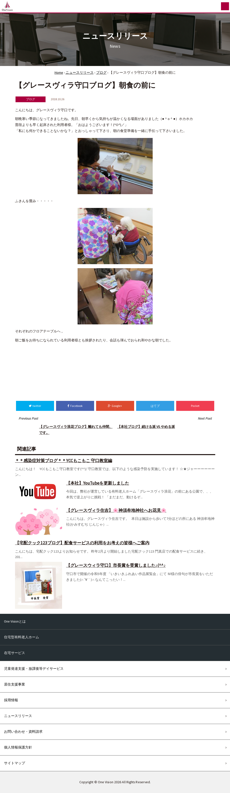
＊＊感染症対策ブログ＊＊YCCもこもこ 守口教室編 (63, 460)
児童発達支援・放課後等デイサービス (34, 669)
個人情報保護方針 (18, 747)
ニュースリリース (80, 72)
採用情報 (11, 700)
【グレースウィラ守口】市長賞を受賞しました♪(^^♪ (116, 565)
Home (59, 72)
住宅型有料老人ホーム (21, 637)
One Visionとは (15, 621)
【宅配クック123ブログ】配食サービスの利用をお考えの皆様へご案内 (82, 543)
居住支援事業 (14, 684)
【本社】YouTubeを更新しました (97, 483)
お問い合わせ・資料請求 (23, 732)
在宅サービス (14, 653)
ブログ (101, 72)
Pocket (195, 406)
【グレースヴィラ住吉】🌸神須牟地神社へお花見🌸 (116, 510)
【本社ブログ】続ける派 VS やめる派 (146, 426)
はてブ (155, 406)
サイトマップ (14, 763)
